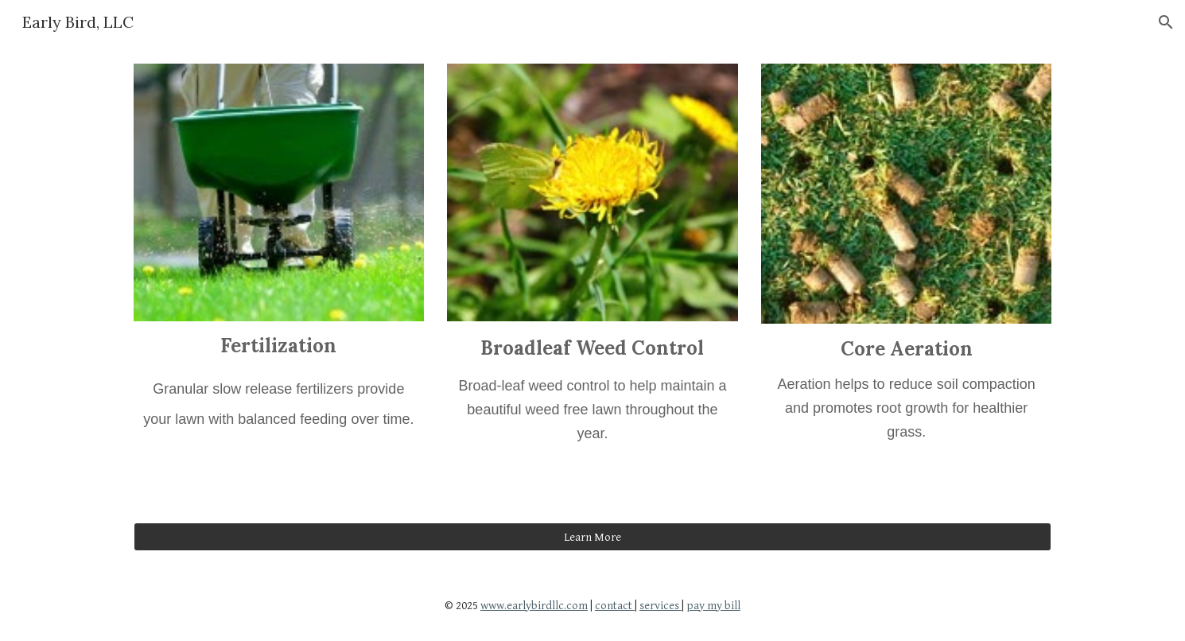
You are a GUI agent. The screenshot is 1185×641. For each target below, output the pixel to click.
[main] (279, 403)
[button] (1166, 22)
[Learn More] (592, 537)
